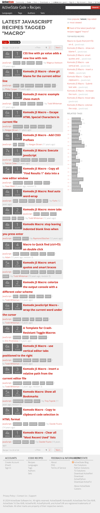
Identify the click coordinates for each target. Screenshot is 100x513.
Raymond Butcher (41, 238)
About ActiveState (82, 486)
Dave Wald (10, 186)
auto (15, 201)
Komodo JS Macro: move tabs (42, 209)
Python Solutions (81, 468)
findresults (18, 182)
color (16, 296)
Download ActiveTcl (83, 482)
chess (16, 103)
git (22, 85)
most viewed (76, 22)
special (41, 126)
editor (23, 103)
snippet (33, 337)
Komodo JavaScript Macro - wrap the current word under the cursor (32, 310)
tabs (14, 218)
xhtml (48, 126)
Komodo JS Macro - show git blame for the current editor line (32, 76)
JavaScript (7, 62)
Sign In (71, 2)
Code (29, 2)
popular (76, 19)
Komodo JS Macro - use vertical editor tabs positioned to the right (28, 350)
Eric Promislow (11, 341)
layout (35, 360)
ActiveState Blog (81, 462)
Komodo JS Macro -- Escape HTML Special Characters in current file (31, 117)
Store (90, 2)
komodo (30, 62)
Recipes (35, 7)
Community (20, 2)
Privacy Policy (9, 495)
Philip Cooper (11, 89)
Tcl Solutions (79, 470)
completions (78, 145)
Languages (7, 13)
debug (16, 160)
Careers (77, 488)
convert (17, 62)
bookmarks (18, 401)
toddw (20, 218)
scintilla (51, 254)
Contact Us (22, 495)
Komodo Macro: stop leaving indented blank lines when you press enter (32, 229)
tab (49, 360)
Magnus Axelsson (54, 62)
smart (58, 272)
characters (18, 126)
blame (16, 85)
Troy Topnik (50, 401)
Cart (98, 2)
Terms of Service (58, 468)
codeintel (76, 141)
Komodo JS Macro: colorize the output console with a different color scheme (30, 287)
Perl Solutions (80, 465)
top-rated (91, 19)
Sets (43, 13)
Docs (35, 2)
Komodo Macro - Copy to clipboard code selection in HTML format (31, 414)
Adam (7, 257)
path (42, 383)
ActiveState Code (14, 7)
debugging (25, 160)
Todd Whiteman (55, 103)
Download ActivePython (80, 477)
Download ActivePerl (83, 473)
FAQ (53, 465)
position (6, 218)
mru (32, 442)
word (38, 201)
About (54, 462)
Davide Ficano (55, 424)
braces (16, 272)
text (31, 319)
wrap (45, 201)
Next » (58, 47)
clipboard (17, 424)
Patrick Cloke (11, 163)
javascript (29, 85)
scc (53, 85)
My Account (81, 2)
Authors (31, 13)
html (26, 126)
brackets (24, 272)
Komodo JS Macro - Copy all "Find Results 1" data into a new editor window (31, 173)
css (23, 62)
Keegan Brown (11, 130)
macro (13, 42)
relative (50, 383)
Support (32, 495)
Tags (20, 13)
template (42, 337)
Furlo (55, 200)
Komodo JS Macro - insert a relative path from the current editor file (31, 373)
